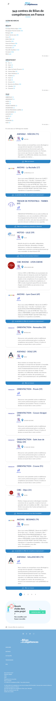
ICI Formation (33, 685)
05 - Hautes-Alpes (11, 71)
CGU (5, 675)
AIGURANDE (10, 107)
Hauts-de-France (11, 43)
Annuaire (8, 647)
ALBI (8, 118)
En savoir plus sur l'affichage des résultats (17, 128)
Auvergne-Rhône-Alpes (13, 28)
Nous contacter (7, 680)
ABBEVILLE (10, 97)
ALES (8, 122)
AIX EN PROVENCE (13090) (14, 110)
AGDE (8, 101)
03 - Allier (9, 67)
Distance (8, 651)
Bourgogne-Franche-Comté (14, 30)
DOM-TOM (10, 39)
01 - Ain (9, 63)
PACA (8, 54)
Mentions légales (8, 674)
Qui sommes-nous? (8, 672)
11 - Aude (9, 80)
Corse (8, 37)
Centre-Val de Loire (12, 35)
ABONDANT (10, 99)
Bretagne (9, 33)
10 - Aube (9, 77)
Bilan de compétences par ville (11, 690)
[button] (23, 633)
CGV (5, 677)
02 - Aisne (9, 65)
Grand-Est (9, 41)
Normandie (10, 47)
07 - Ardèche (10, 75)
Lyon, (26, 688)
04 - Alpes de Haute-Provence (15, 69)
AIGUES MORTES (11, 105)
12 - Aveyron (10, 82)
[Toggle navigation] (8, 3)
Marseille (30, 688)
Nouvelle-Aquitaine (12, 50)
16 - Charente (10, 88)
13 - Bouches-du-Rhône (13, 84)
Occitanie (10, 52)
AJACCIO (9, 114)
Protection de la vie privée (10, 679)
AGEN (8, 103)
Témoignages (9, 660)
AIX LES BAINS (11, 112)
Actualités (9, 655)
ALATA (8, 116)
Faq (7, 664)
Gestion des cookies (8, 691)
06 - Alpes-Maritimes (12, 73)
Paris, (23, 688)
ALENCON (9, 120)
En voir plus (45, 56)
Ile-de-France (11, 45)
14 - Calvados (10, 86)
